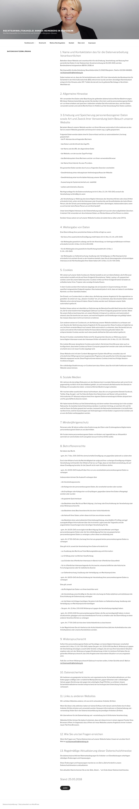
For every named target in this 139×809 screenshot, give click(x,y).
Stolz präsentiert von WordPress (29, 804)
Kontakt (71, 43)
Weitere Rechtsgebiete (57, 43)
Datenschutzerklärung (10, 804)
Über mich (81, 43)
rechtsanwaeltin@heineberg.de (71, 73)
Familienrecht (30, 43)
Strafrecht (42, 43)
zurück (65, 788)
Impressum (92, 43)
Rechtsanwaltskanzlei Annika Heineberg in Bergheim (38, 31)
